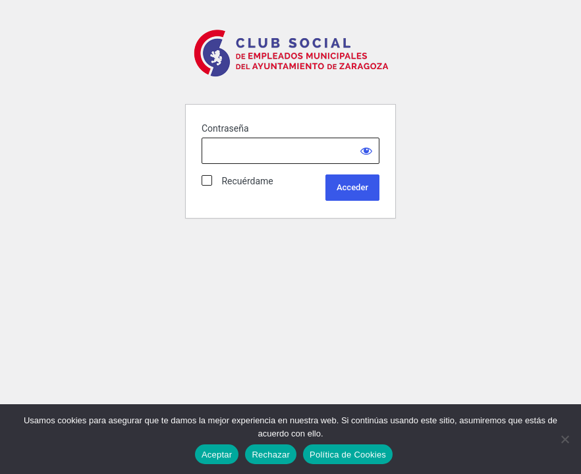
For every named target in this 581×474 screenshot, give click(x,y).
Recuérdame (237, 180)
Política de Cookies (348, 455)
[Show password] (366, 151)
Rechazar (271, 455)
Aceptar (217, 455)
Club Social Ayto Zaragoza (293, 58)
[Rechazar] (564, 439)
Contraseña (225, 128)
